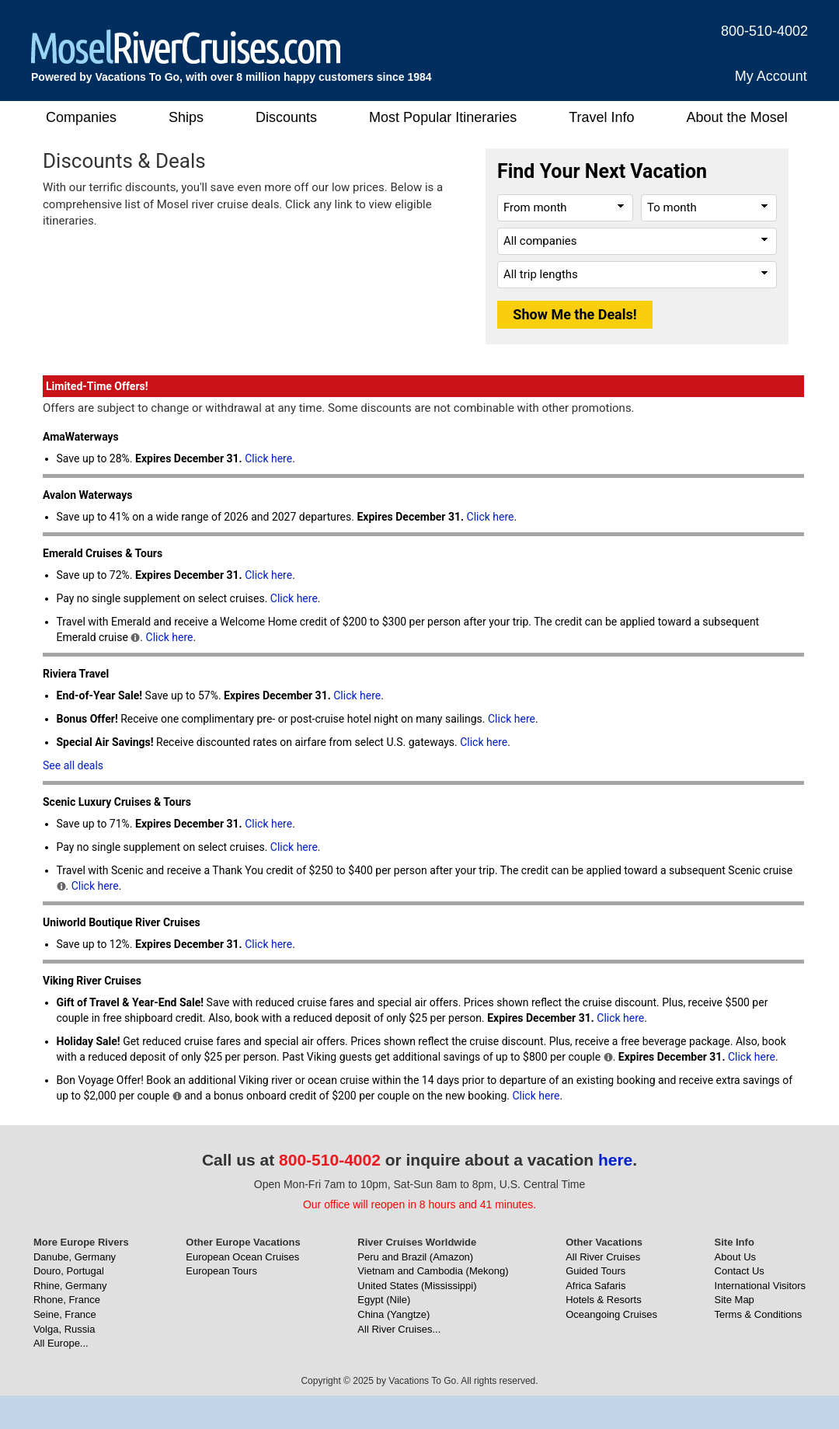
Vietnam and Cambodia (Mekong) (432, 1271)
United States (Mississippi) (416, 1285)
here (615, 1160)
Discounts (286, 117)
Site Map (734, 1299)
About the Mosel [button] (737, 117)
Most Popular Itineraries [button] (443, 117)
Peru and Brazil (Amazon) (415, 1257)
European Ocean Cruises (242, 1257)
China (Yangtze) (393, 1314)
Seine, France (64, 1314)
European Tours (221, 1271)
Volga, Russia (64, 1329)
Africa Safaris (595, 1285)
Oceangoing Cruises (611, 1314)
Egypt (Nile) (383, 1299)
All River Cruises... (398, 1329)
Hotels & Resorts (604, 1299)
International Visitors (760, 1285)
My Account (771, 76)
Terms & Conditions (758, 1314)
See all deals (73, 765)
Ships (186, 117)
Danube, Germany (74, 1257)
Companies (81, 117)
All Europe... (61, 1343)
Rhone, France (66, 1299)
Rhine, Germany (70, 1285)
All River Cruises (603, 1257)
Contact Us (739, 1271)
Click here (268, 458)
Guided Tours (595, 1271)
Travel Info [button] (601, 117)
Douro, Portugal (68, 1271)
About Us (735, 1257)
